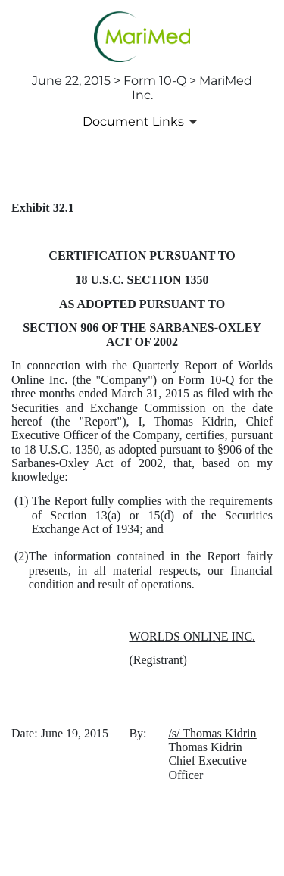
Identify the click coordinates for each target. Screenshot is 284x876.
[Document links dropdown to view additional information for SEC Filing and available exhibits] (142, 122)
